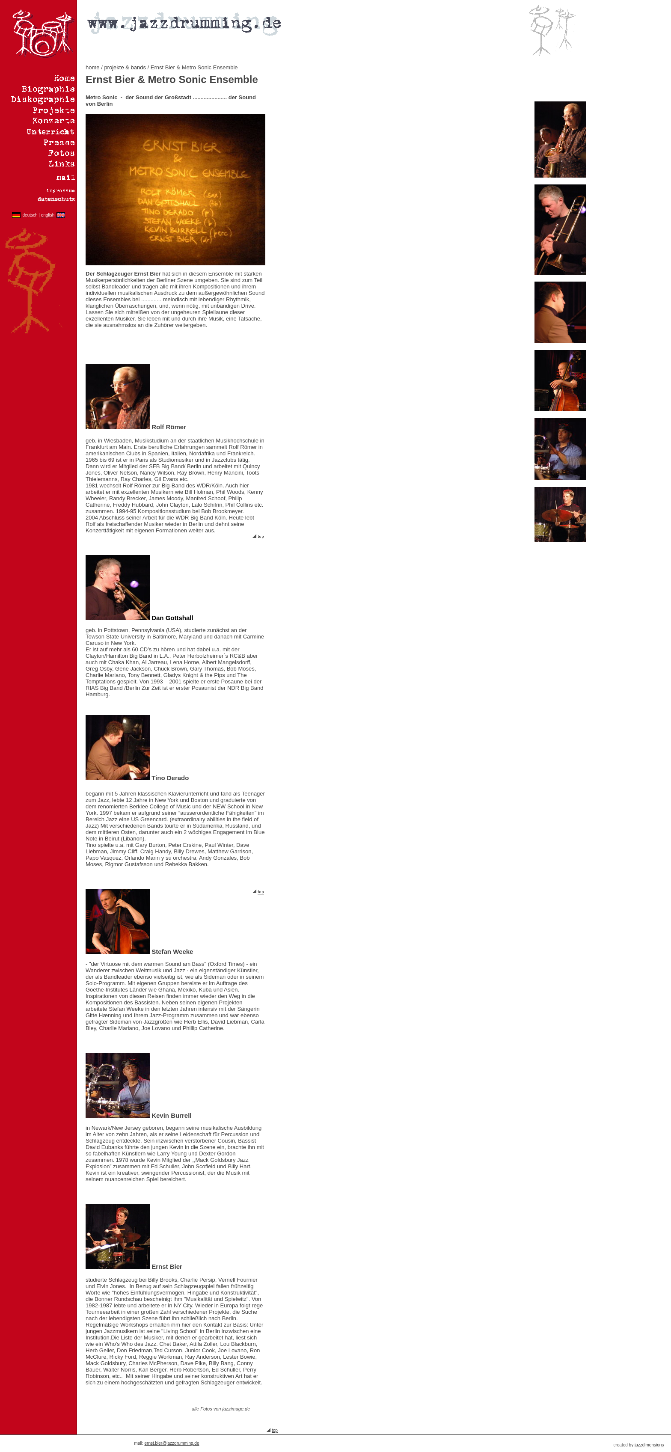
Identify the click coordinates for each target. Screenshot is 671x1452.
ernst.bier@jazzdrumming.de (172, 1443)
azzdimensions (649, 1445)
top (275, 1430)
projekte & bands (125, 67)
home (93, 67)
